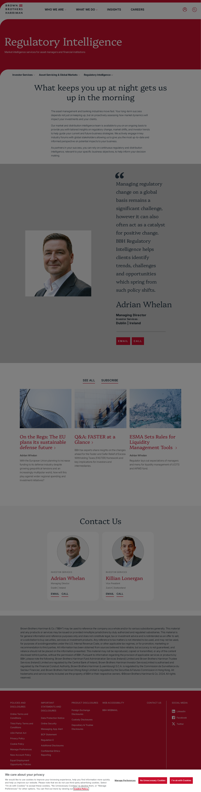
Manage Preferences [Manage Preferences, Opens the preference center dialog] (125, 780)
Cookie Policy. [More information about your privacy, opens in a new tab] (81, 788)
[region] (100, 781)
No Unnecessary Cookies (153, 780)
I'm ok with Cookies (181, 780)
